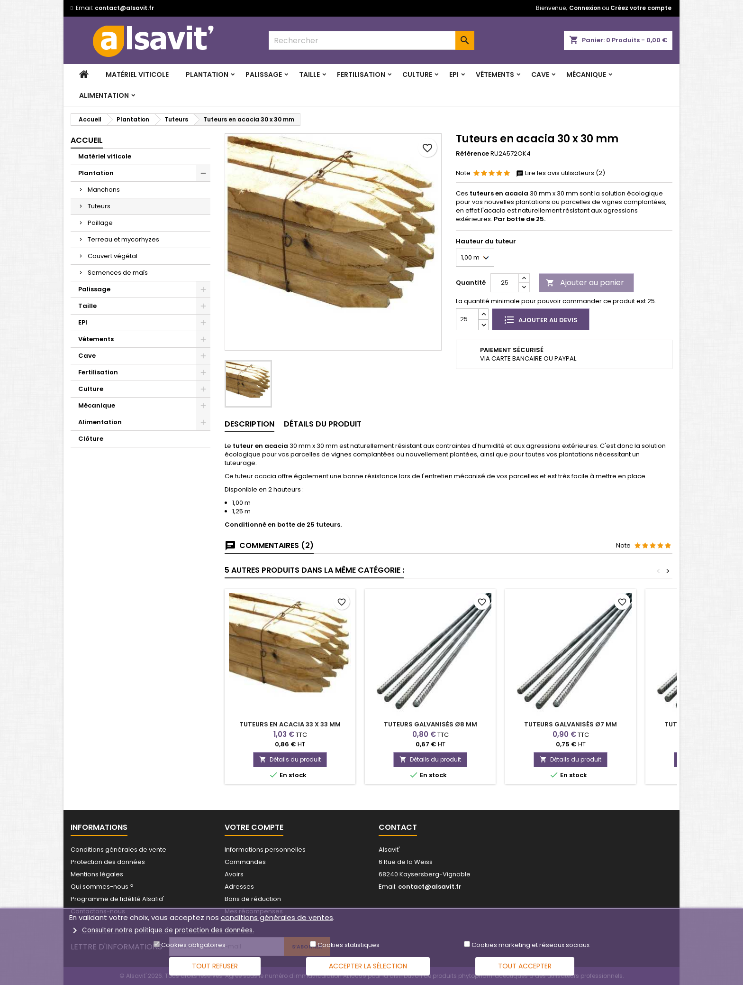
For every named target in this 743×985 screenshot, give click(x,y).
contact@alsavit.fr (124, 8)
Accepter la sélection (368, 966)
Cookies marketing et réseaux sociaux (530, 945)
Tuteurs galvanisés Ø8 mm (430, 724)
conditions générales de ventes (277, 917)
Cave (540, 74)
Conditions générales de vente (118, 849)
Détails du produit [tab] (323, 423)
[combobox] (371, 40)
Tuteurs (99, 206)
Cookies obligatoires (193, 945)
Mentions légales (97, 874)
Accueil (87, 140)
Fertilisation (361, 74)
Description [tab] (249, 423)
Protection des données (108, 861)
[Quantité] (504, 282)
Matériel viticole (137, 74)
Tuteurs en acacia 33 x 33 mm (290, 724)
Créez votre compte (640, 8)
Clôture (90, 438)
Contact (398, 827)
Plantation (207, 74)
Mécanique (586, 74)
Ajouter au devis (541, 319)
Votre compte (254, 827)
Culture (417, 74)
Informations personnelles (265, 849)
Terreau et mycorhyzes (123, 239)
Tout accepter (525, 966)
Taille (309, 74)
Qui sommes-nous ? (102, 886)
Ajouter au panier (585, 282)
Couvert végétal (112, 255)
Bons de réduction (253, 898)
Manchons (104, 189)
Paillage (100, 222)
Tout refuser (215, 966)
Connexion (585, 8)
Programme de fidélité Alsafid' (117, 898)
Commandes (245, 861)
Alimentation (104, 95)
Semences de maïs (118, 272)
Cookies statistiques (348, 945)
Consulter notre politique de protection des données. (168, 929)
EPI (454, 74)
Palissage (263, 74)
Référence (472, 153)
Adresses (239, 886)
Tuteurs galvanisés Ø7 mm (570, 724)
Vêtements (495, 74)
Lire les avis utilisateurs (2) (560, 173)
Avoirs (234, 874)
